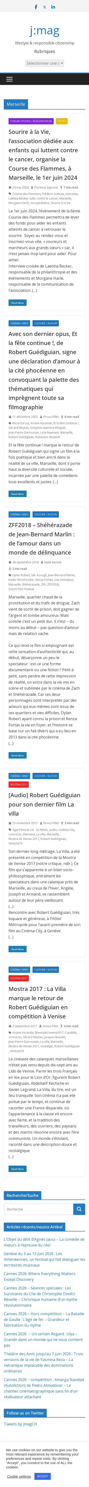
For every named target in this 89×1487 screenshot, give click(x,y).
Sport (62, 121)
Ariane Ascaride (41, 423)
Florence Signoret (46, 187)
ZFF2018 (53, 584)
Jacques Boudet (54, 1037)
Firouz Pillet (51, 417)
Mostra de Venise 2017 (24, 839)
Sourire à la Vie (61, 203)
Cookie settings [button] (19, 1476)
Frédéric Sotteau (53, 194)
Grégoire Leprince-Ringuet (47, 428)
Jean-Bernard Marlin (61, 575)
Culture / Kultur (45, 323)
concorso (15, 834)
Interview (72, 194)
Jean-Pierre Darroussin (24, 432)
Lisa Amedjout (63, 580)
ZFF (43, 584)
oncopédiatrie (39, 203)
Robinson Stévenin (47, 437)
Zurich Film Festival (21, 589)
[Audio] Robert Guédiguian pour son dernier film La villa (44, 804)
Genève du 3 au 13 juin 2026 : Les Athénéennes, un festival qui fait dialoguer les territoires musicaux (44, 1259)
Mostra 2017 (18, 784)
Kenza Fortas (44, 580)
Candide (70, 1033)
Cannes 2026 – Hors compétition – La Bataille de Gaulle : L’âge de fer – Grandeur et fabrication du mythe (44, 1319)
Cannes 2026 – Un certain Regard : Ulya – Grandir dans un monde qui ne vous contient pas (43, 1339)
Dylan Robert (21, 575)
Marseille (65, 198)
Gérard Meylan (18, 428)
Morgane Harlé (19, 203)
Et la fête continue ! (66, 423)
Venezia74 (15, 843)
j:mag (44, 30)
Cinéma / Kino (19, 323)
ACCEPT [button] (42, 1476)
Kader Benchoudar (21, 580)
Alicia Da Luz (20, 423)
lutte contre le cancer (44, 198)
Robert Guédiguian (21, 437)
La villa (40, 834)
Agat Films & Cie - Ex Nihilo (30, 830)
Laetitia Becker (18, 198)
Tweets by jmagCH (20, 1424)
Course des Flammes (26, 194)
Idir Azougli (39, 575)
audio (53, 830)
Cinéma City (66, 830)
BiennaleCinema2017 (49, 1033)
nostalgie (47, 1046)
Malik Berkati (52, 562)
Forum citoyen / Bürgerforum (31, 121)
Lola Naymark (49, 432)
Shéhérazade (31, 584)
